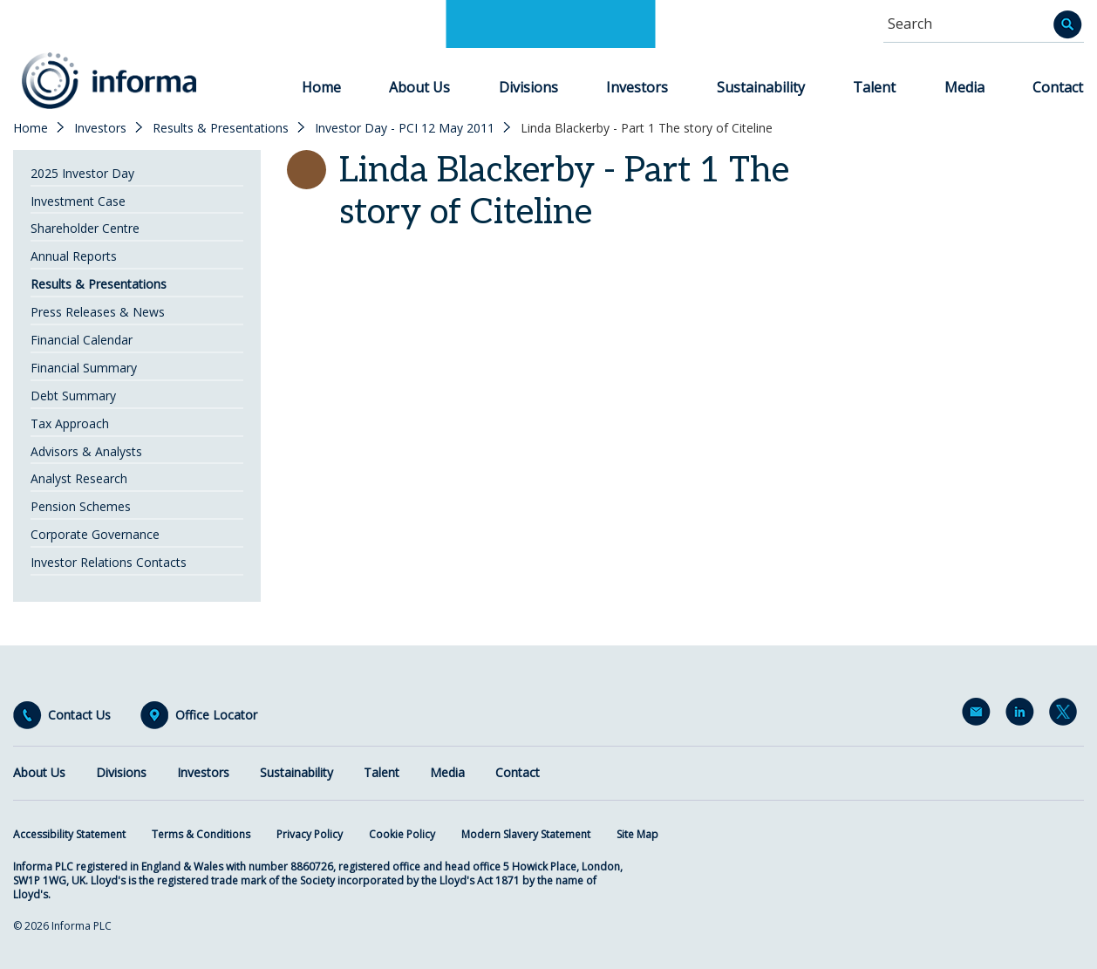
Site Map (637, 834)
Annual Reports (74, 256)
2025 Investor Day (82, 173)
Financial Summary (84, 367)
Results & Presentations (221, 128)
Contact (1057, 87)
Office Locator (216, 715)
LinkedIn (1022, 715)
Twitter (1066, 715)
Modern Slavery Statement (525, 834)
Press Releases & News (98, 312)
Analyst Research (79, 478)
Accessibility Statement (69, 834)
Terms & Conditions (201, 834)
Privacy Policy (309, 834)
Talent (874, 87)
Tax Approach (70, 423)
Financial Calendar (82, 339)
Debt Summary (73, 395)
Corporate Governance (95, 534)
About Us (419, 87)
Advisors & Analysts (86, 451)
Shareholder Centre (85, 228)
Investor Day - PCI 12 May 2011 (404, 128)
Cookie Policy (402, 834)
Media (964, 87)
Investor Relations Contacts (109, 562)
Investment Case (78, 201)
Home (321, 87)
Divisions (528, 87)
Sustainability (761, 87)
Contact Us (79, 715)
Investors (637, 87)
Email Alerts (979, 715)
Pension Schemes (81, 506)
